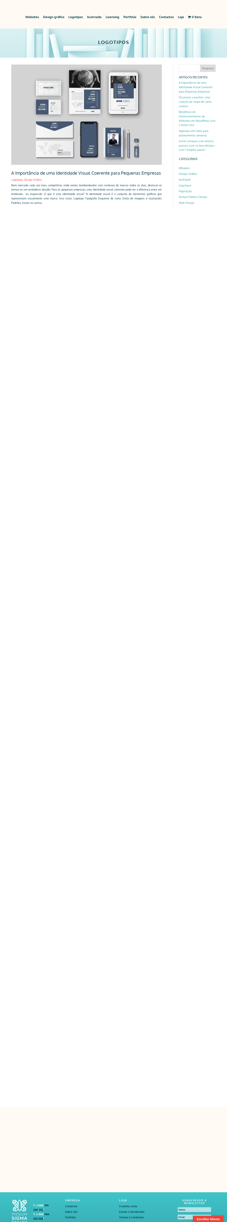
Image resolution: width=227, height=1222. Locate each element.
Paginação (185, 191)
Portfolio (129, 17)
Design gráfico (53, 17)
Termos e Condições (131, 1217)
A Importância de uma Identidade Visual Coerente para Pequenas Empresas (86, 173)
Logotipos (75, 17)
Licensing (112, 17)
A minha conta (128, 1206)
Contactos (166, 17)
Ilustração (94, 17)
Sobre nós (147, 17)
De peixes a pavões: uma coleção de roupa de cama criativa (195, 102)
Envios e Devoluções (131, 1212)
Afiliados (184, 168)
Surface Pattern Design (193, 197)
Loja (181, 17)
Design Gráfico (33, 179)
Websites (32, 17)
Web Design (186, 203)
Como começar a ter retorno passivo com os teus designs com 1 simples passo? (197, 145)
